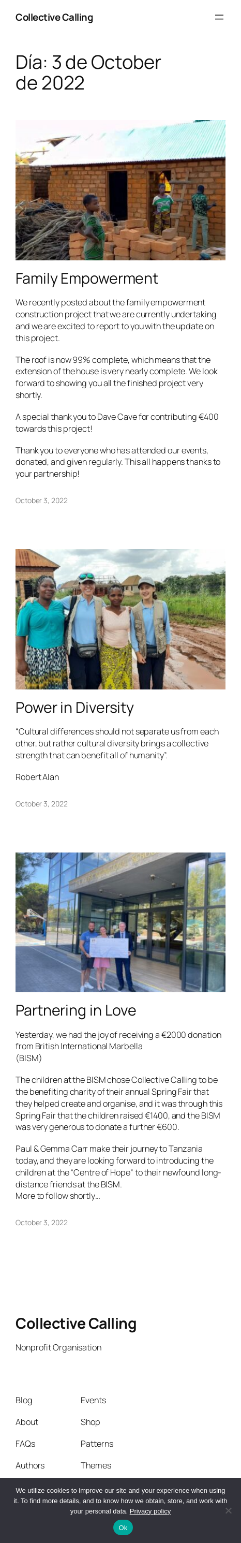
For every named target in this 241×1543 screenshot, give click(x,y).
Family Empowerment (87, 278)
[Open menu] (219, 17)
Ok (122, 1528)
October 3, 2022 (42, 500)
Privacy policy (150, 1511)
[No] (228, 1510)
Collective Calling (54, 17)
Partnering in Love (76, 1010)
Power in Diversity (75, 707)
